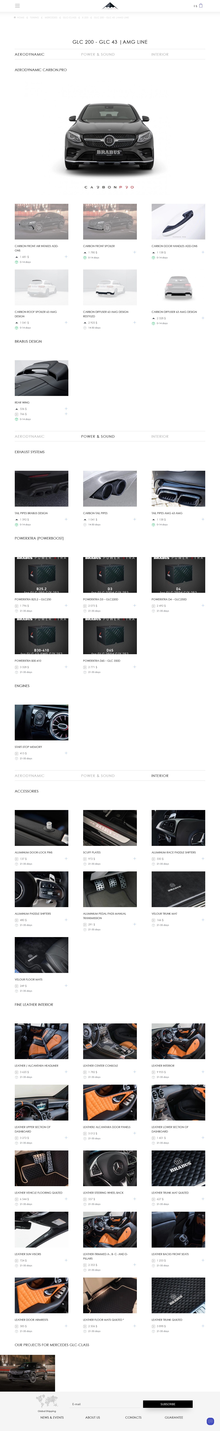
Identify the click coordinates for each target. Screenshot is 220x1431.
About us (92, 1417)
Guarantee (174, 1417)
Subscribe (167, 1404)
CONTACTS (133, 1417)
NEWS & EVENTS (52, 1417)
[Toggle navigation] (17, 5)
